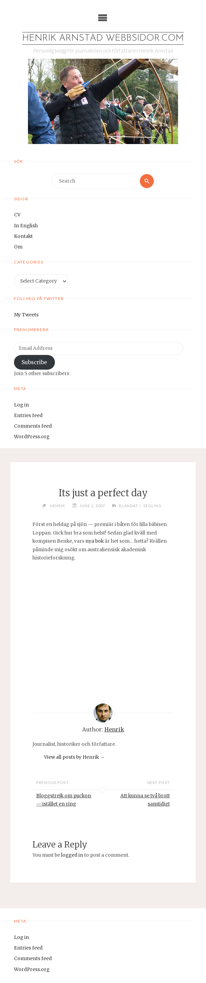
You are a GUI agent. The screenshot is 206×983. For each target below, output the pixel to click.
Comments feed (33, 426)
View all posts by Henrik (74, 757)
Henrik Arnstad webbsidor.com (103, 38)
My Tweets (26, 315)
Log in (21, 405)
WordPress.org (31, 437)
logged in (72, 855)
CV (17, 215)
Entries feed (28, 415)
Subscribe (34, 362)
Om (18, 247)
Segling (152, 505)
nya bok (94, 541)
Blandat (128, 505)
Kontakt (23, 236)
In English (26, 226)
